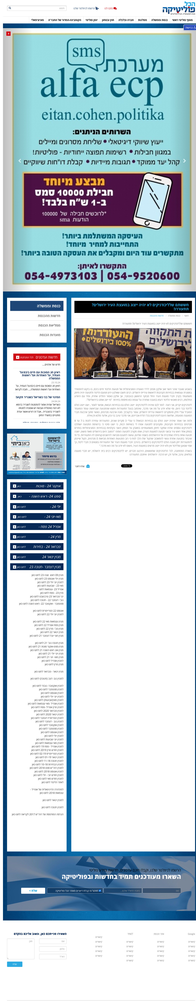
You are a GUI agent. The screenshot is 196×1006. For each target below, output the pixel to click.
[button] (18, 154)
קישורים (126, 948)
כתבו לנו (108, 8)
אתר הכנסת (156, 921)
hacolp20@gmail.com (153, 994)
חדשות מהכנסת (154, 303)
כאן (16, 473)
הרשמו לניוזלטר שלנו (83, 8)
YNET (127, 921)
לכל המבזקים (23, 345)
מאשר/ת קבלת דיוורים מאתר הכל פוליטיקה (75, 878)
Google (188, 921)
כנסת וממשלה (171, 303)
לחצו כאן (18, 494)
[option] (33, 368)
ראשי (183, 303)
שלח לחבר (76, 453)
